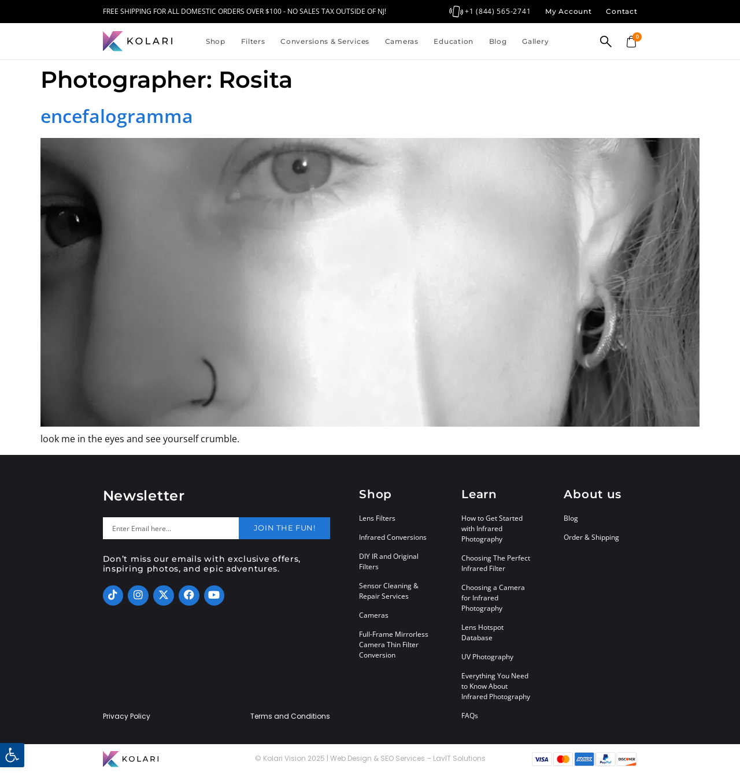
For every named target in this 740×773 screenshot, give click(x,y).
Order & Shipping (591, 537)
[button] (12, 755)
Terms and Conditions (290, 716)
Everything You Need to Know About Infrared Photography (495, 686)
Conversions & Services (324, 41)
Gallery (535, 41)
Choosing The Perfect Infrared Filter (495, 563)
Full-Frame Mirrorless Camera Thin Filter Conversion (393, 644)
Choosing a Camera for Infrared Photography (493, 597)
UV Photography (487, 657)
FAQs (469, 715)
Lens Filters (377, 518)
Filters (253, 41)
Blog (498, 41)
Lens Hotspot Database (482, 632)
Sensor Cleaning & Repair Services (389, 591)
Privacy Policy (126, 716)
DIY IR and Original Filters (389, 561)
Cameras (402, 41)
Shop (215, 41)
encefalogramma (116, 115)
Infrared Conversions (393, 537)
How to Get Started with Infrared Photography (492, 528)
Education (453, 41)
